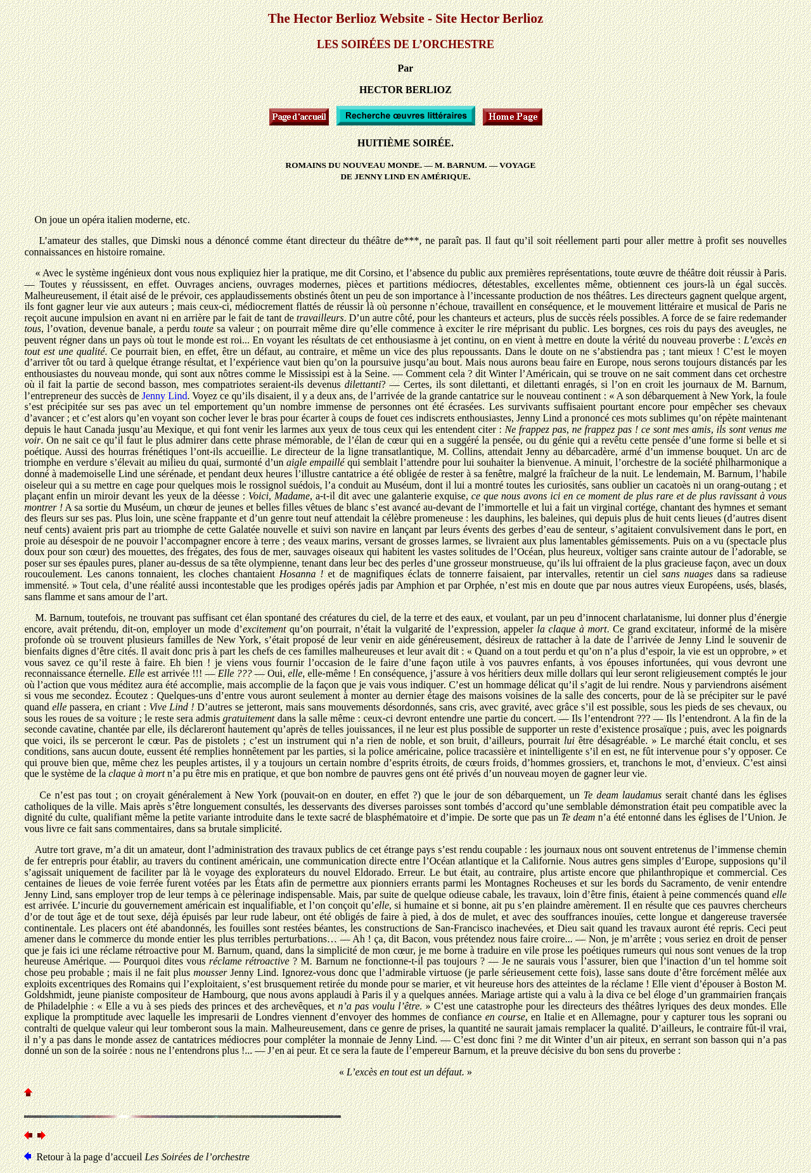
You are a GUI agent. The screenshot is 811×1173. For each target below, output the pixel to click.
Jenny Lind (165, 395)
